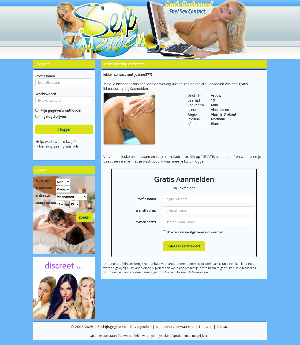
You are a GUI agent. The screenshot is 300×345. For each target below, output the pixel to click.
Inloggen (64, 129)
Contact (223, 326)
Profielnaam (146, 199)
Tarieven (205, 326)
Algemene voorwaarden (175, 326)
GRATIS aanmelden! (184, 246)
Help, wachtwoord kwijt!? (55, 141)
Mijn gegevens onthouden (60, 110)
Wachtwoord (44, 93)
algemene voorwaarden (206, 232)
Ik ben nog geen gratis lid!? (57, 146)
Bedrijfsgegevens (111, 326)
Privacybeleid (141, 326)
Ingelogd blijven (52, 116)
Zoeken (84, 217)
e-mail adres (146, 210)
